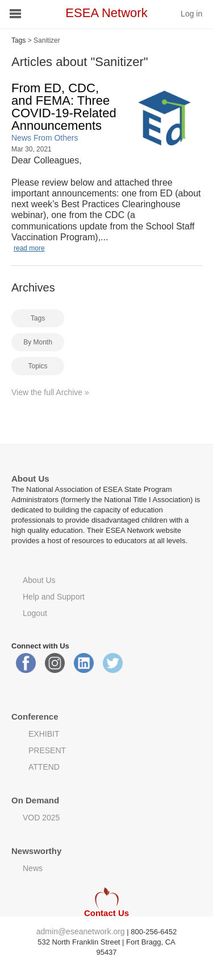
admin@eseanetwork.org (80, 931)
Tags (18, 40)
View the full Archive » (50, 392)
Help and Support (54, 596)
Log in (191, 13)
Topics (37, 366)
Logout (35, 613)
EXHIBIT (43, 733)
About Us (39, 580)
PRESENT (47, 750)
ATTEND (44, 766)
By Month (37, 342)
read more (29, 248)
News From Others (44, 137)
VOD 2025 (41, 817)
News (33, 868)
